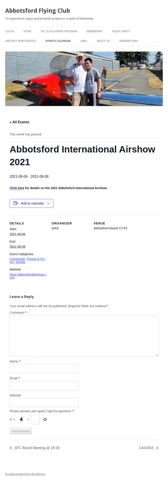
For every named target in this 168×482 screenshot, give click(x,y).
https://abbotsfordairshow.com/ (28, 276)
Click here (17, 188)
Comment (18, 312)
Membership (94, 31)
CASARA (146, 448)
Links (83, 41)
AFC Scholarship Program (59, 31)
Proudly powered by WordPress (25, 474)
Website (15, 395)
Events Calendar (58, 41)
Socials (20, 262)
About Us (103, 41)
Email (15, 378)
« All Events (19, 122)
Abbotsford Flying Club (37, 10)
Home (27, 31)
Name (15, 361)
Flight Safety (121, 31)
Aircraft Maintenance (20, 41)
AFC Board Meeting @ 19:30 (37, 448)
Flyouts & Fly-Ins (27, 260)
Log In (9, 31)
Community (17, 259)
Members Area (128, 41)
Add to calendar (32, 203)
